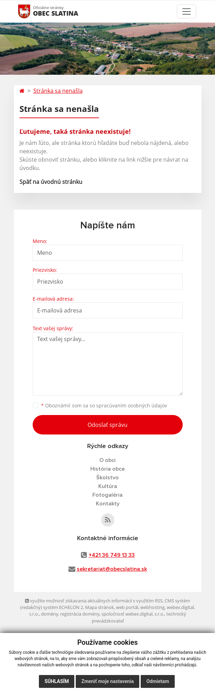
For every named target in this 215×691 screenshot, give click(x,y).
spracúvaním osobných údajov (131, 405)
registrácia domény (79, 614)
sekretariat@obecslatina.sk (112, 569)
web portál (127, 607)
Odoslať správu (107, 425)
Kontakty (107, 503)
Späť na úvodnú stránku (50, 182)
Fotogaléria (107, 495)
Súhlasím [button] (56, 681)
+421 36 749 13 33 (112, 555)
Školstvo (107, 477)
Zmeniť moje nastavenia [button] (107, 681)
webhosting (152, 607)
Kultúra (107, 486)
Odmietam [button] (157, 681)
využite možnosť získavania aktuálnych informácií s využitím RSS (94, 600)
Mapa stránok (99, 607)
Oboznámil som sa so (104, 405)
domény (49, 614)
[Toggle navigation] (186, 11)
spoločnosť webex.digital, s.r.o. (132, 614)
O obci (107, 460)
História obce (107, 469)
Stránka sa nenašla (58, 91)
